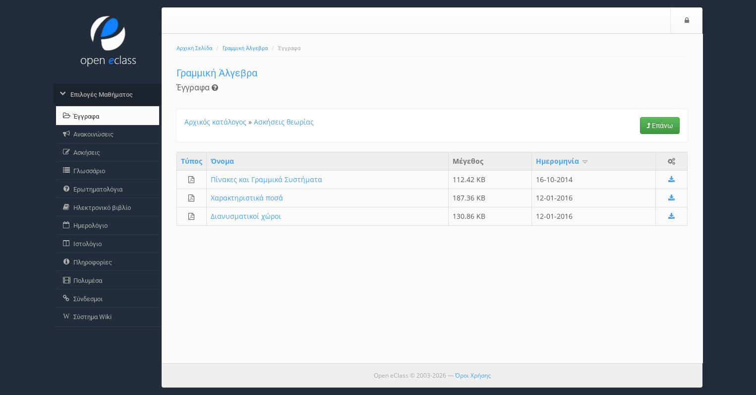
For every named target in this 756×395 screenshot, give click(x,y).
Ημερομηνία (562, 161)
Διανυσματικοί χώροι (246, 216)
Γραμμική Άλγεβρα (245, 48)
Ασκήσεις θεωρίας (284, 122)
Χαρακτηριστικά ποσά (247, 197)
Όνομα (222, 161)
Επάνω (659, 126)
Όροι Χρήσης (473, 375)
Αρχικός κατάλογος (215, 122)
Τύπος (191, 161)
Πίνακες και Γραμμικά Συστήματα (266, 179)
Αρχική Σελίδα (194, 48)
